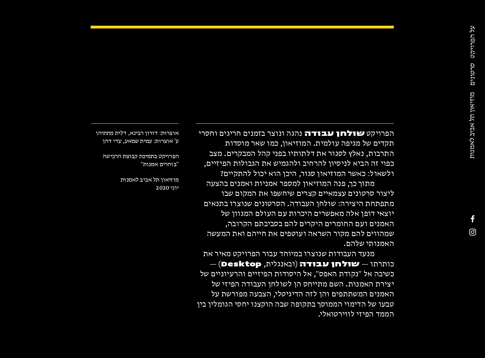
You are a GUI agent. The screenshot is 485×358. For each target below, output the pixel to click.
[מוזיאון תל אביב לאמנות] (472, 125)
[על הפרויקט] (473, 41)
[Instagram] (472, 232)
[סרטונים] (473, 74)
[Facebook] (472, 218)
